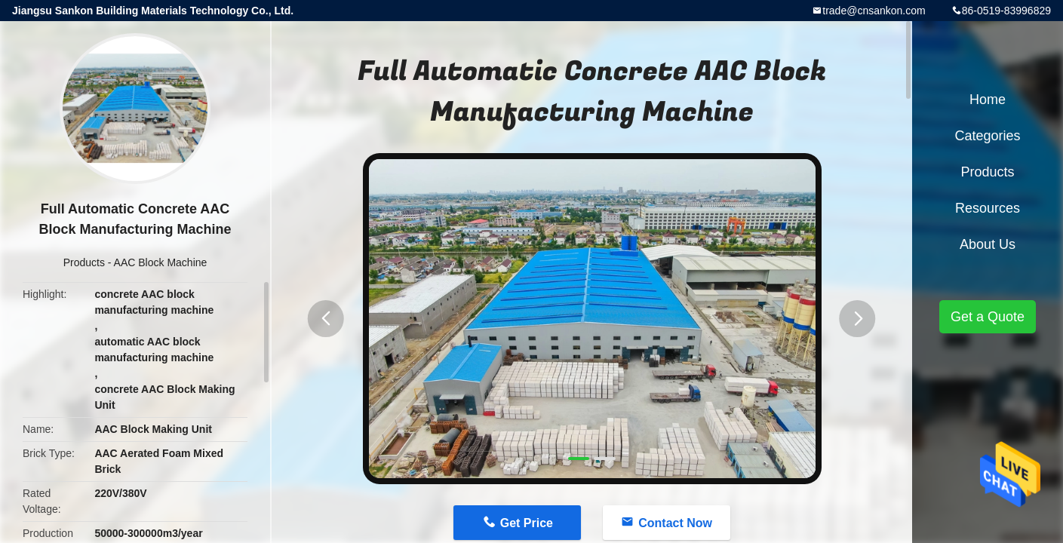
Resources (987, 208)
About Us (987, 244)
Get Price (526, 523)
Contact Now (675, 523)
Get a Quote (988, 316)
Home (987, 99)
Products (84, 262)
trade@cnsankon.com (873, 11)
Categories (987, 135)
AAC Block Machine (160, 262)
